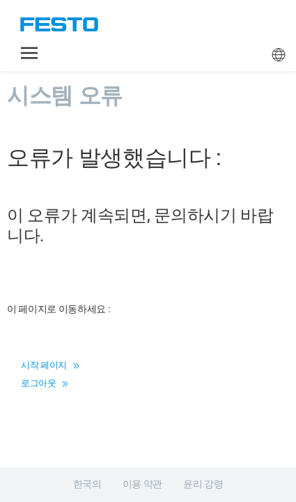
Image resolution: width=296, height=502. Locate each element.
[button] (29, 53)
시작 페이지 (50, 365)
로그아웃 (44, 383)
